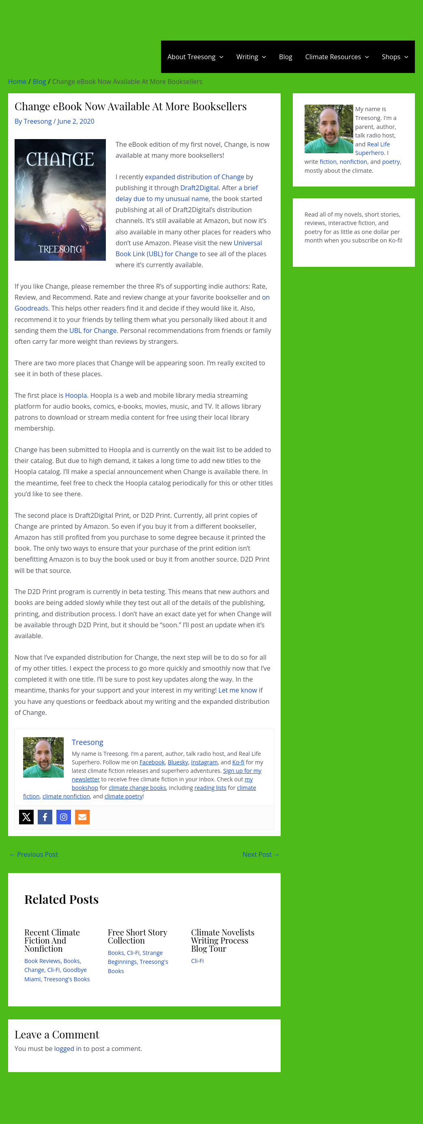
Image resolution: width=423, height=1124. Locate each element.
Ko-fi (238, 762)
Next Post (261, 854)
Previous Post (33, 854)
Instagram (204, 762)
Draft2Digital (199, 187)
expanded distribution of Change (195, 176)
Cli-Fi (53, 970)
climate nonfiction (66, 796)
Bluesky (178, 762)
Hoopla (76, 395)
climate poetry (124, 796)
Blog (285, 56)
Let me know (238, 690)
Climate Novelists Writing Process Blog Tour (222, 940)
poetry (391, 161)
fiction (328, 161)
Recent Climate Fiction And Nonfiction (52, 940)
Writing (251, 57)
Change (34, 970)
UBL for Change (92, 330)
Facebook (152, 762)
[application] (219, 57)
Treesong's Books (67, 979)
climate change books (137, 788)
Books (72, 961)
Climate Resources (337, 57)
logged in (68, 1048)
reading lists (211, 788)
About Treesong (195, 57)
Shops (395, 57)
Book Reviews (42, 961)
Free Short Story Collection (137, 936)
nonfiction (353, 161)
